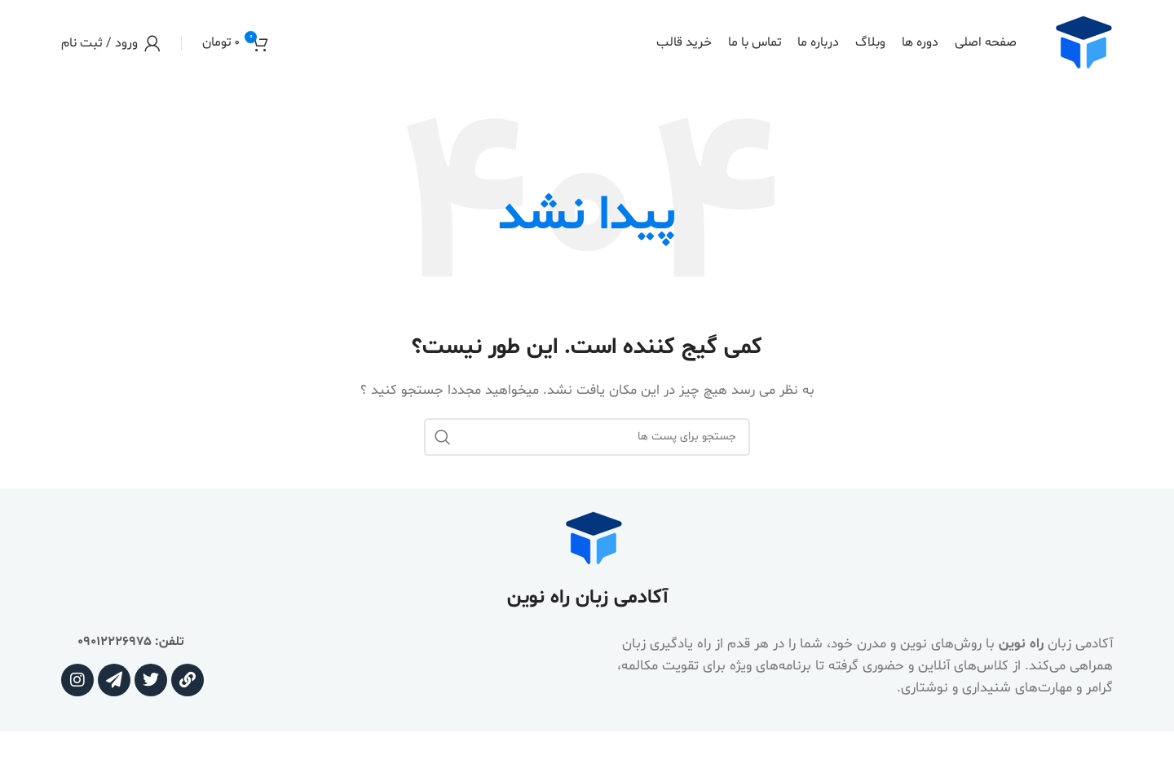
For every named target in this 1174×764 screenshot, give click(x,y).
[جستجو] (587, 437)
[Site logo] (1083, 42)
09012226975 (114, 642)
